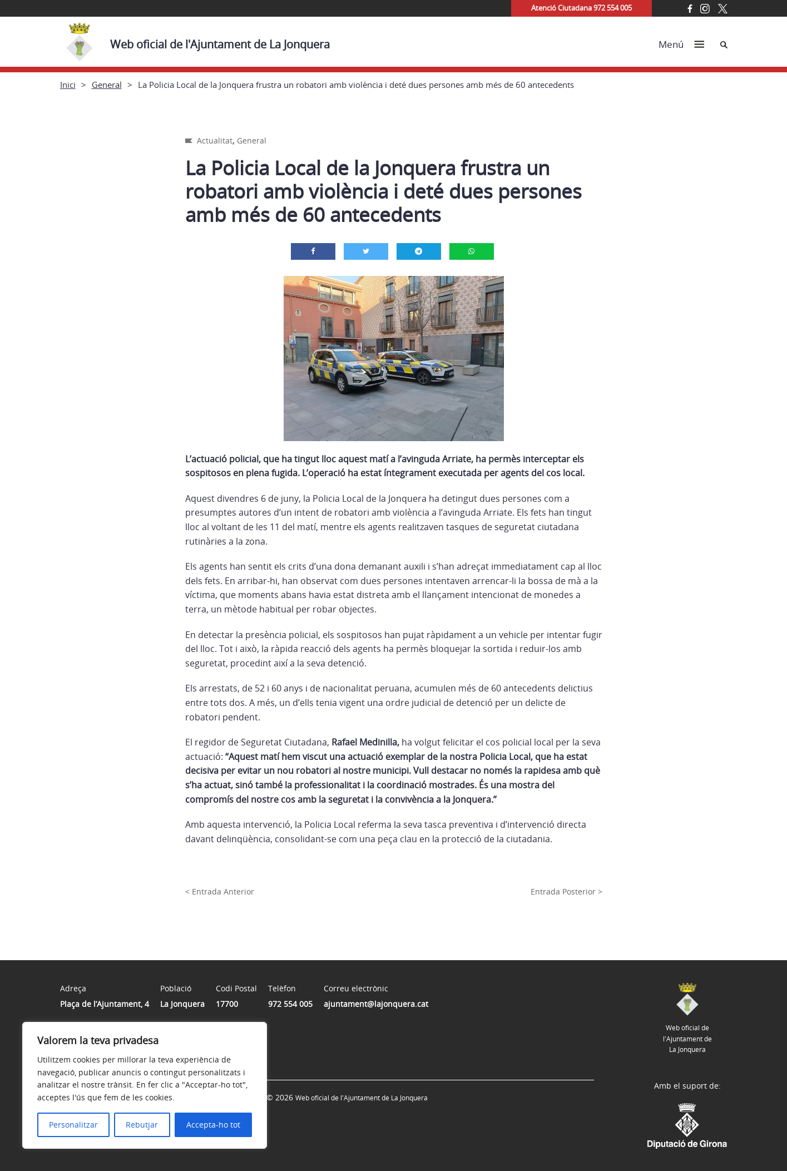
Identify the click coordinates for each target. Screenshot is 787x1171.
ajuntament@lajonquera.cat (376, 1004)
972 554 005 (290, 1004)
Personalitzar (73, 1124)
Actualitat (214, 140)
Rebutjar (142, 1124)
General (107, 84)
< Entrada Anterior (219, 891)
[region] (144, 1085)
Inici (68, 84)
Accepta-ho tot (213, 1124)
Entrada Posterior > (566, 891)
